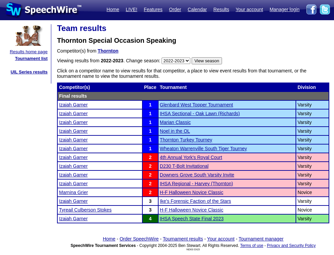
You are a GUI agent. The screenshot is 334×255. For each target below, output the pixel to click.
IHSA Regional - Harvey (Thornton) (196, 183)
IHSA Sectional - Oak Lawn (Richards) (200, 113)
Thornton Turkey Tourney (186, 139)
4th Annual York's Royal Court (191, 157)
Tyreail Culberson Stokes (85, 210)
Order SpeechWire (139, 239)
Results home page (29, 51)
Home (113, 9)
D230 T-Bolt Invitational (184, 166)
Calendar (197, 9)
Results (221, 9)
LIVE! (131, 9)
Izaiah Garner (73, 104)
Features (153, 9)
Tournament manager (261, 239)
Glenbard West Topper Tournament (196, 104)
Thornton (108, 51)
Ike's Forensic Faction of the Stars (195, 201)
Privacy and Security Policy (291, 245)
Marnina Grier (73, 192)
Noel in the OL (175, 131)
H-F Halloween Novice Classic (191, 192)
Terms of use (251, 245)
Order (175, 9)
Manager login (285, 9)
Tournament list (31, 58)
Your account (249, 9)
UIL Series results (29, 71)
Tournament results (183, 239)
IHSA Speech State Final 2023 (192, 218)
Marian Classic (175, 122)
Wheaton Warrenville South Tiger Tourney (203, 148)
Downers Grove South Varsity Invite (197, 175)
